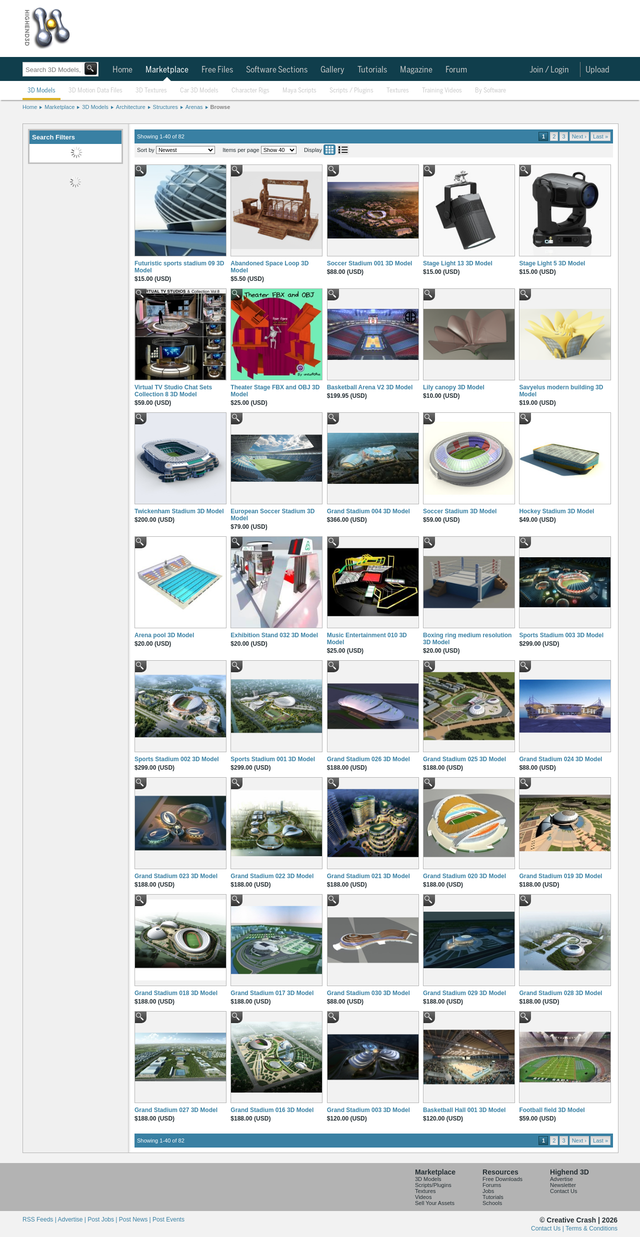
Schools (492, 1203)
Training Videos (442, 90)
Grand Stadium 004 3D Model (368, 511)
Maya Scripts (299, 90)
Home (122, 70)
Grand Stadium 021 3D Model (368, 876)
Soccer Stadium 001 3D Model (369, 263)
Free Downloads (502, 1179)
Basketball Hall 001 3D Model (464, 1110)
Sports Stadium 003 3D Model (561, 635)
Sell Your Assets (434, 1203)
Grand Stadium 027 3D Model (176, 1110)
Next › (579, 136)
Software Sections (277, 70)
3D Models (42, 90)
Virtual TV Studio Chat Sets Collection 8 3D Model (173, 391)
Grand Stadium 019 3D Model (560, 876)
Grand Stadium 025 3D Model (464, 759)
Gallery (332, 70)
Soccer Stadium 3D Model (459, 511)
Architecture (131, 107)
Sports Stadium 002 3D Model (176, 759)
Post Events (168, 1219)
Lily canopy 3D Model (453, 387)
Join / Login (549, 70)
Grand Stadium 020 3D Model (464, 876)
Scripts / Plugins (352, 90)
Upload (598, 70)
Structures (165, 107)
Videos (423, 1197)
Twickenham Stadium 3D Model (179, 511)
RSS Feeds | (40, 1219)
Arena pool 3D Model (164, 635)
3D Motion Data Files (95, 90)
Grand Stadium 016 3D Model (272, 1110)
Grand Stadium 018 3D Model (176, 993)
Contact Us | (548, 1228)
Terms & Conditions (592, 1228)
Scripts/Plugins (433, 1185)
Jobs (488, 1191)
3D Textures (151, 90)
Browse (220, 107)
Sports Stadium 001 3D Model (272, 759)
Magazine (416, 70)
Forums (491, 1185)
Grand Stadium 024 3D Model (560, 759)
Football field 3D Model (551, 1110)
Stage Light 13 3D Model (457, 263)
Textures (397, 90)
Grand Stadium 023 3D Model (176, 876)
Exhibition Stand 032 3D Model (274, 635)
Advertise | (73, 1219)
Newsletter (563, 1185)
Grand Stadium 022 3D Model (272, 876)
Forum (456, 70)
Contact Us (563, 1191)
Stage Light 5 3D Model (552, 263)
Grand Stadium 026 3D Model (368, 759)
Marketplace (167, 70)
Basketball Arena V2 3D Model (370, 387)
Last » (600, 136)
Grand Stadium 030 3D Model (368, 993)
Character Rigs (251, 90)
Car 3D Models (199, 90)
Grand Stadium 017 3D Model (272, 993)
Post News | (135, 1219)
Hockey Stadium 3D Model (556, 511)
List (343, 149)
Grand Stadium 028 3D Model (560, 993)
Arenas (194, 107)
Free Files (217, 70)
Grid (330, 149)
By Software (490, 90)
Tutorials (372, 70)
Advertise (561, 1179)
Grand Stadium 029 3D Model (464, 993)
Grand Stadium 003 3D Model (368, 1110)
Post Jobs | (103, 1219)
